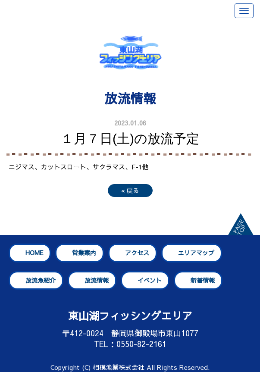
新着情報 (203, 280)
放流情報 (97, 280)
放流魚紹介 (40, 280)
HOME (34, 252)
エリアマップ (196, 252)
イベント (150, 280)
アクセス (137, 252)
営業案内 (84, 252)
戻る (130, 190)
